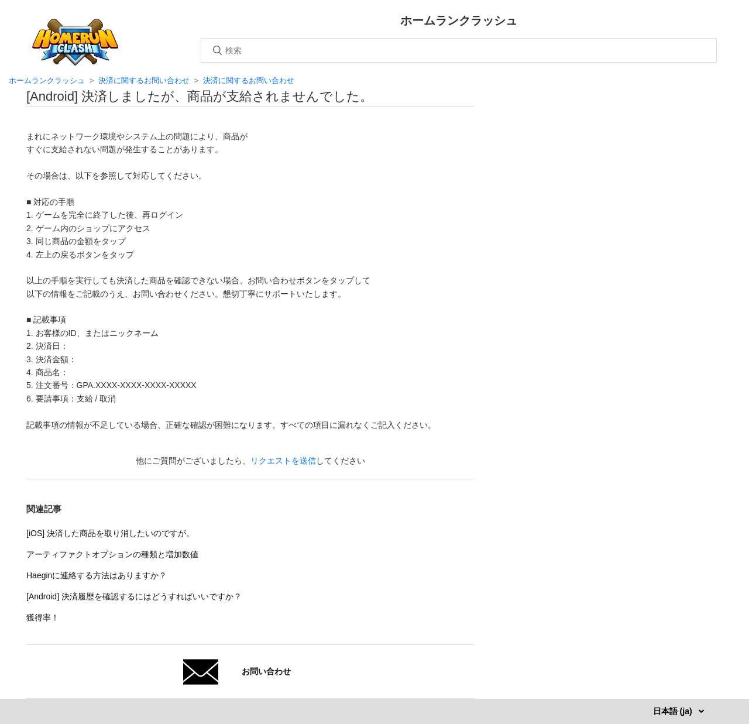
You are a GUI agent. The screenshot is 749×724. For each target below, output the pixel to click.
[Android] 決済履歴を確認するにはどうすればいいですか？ (134, 596)
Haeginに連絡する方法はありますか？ (96, 575)
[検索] (458, 50)
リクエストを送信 (283, 460)
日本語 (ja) (674, 711)
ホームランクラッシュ (47, 80)
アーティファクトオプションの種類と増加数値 (112, 554)
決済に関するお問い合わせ (144, 80)
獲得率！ (42, 617)
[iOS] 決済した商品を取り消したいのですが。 (110, 533)
